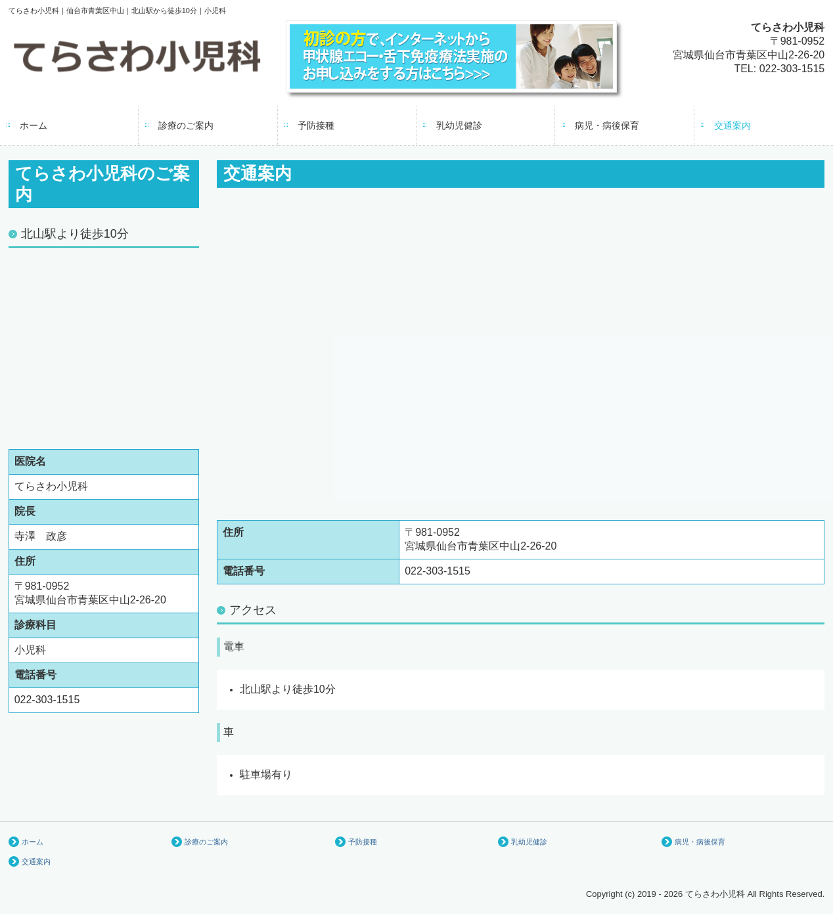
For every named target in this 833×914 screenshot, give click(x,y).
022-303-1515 (792, 68)
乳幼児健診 (459, 125)
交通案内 (732, 125)
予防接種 (316, 125)
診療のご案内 (186, 125)
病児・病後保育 (607, 125)
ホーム (33, 125)
